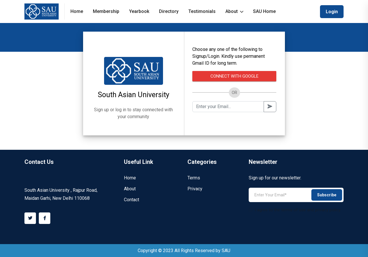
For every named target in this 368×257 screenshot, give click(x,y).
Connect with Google (234, 76)
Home (76, 11)
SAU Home (264, 11)
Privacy (194, 188)
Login (332, 11)
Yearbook (139, 11)
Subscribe (326, 195)
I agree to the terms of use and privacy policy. (295, 209)
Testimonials (202, 11)
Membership (106, 11)
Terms (193, 178)
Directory (169, 11)
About (234, 11)
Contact (131, 199)
